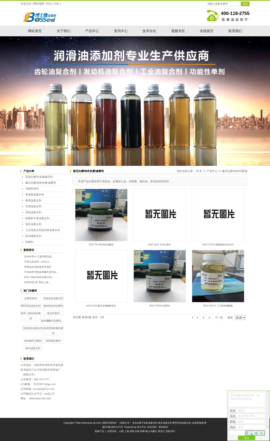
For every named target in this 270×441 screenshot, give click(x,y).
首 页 (199, 171)
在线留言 (207, 31)
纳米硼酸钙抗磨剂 (51, 320)
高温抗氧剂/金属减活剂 (39, 176)
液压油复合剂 (33, 224)
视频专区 (178, 31)
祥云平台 (141, 427)
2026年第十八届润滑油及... (39, 256)
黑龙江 (161, 431)
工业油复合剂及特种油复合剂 (42, 230)
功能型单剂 (32, 188)
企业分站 (26, 3)
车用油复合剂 (33, 206)
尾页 (230, 317)
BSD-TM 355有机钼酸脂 (101, 244)
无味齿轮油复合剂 (53, 298)
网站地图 (38, 3)
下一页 (219, 317)
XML (56, 3)
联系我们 (235, 31)
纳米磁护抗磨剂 (33, 340)
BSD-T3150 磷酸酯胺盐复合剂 (217, 244)
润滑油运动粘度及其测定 (37, 266)
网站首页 (35, 31)
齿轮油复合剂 (33, 212)
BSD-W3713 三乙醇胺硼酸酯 (218, 305)
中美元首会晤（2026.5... (37, 261)
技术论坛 (149, 31)
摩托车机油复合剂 (31, 305)
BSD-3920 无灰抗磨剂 (159, 244)
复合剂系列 (53, 313)
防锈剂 (29, 242)
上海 (126, 431)
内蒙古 (153, 431)
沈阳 (167, 431)
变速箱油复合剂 (34, 194)
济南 (132, 431)
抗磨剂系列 (30, 298)
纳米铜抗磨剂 (53, 340)
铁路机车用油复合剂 (37, 218)
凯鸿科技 (163, 427)
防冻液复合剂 (33, 236)
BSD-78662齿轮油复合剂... (39, 277)
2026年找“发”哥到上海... (37, 282)
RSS (49, 3)
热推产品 (99, 431)
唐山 (147, 431)
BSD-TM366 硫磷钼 (160, 305)
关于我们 (63, 31)
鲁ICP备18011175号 (112, 427)
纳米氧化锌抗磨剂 (53, 305)
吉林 (137, 431)
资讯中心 (121, 31)
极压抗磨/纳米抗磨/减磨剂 (40, 182)
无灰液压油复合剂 (33, 328)
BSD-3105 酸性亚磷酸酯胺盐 (101, 305)
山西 (121, 431)
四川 (173, 431)
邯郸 (142, 431)
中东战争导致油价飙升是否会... (41, 272)
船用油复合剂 (33, 200)
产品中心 (92, 31)
